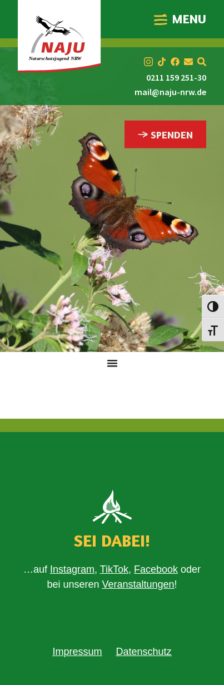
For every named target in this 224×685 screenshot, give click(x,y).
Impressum (77, 651)
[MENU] (160, 19)
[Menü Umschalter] (112, 363)
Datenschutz (143, 651)
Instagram (72, 569)
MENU (189, 19)
